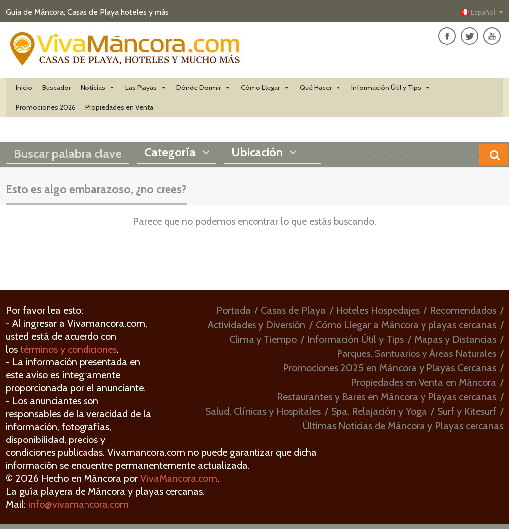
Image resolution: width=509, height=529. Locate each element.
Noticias (98, 87)
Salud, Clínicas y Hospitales (263, 411)
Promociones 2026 (46, 107)
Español (479, 12)
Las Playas (146, 87)
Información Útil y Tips (391, 87)
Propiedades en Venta (119, 107)
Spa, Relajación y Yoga (379, 411)
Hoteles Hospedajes (378, 310)
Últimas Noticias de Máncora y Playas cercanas (403, 426)
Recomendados (463, 310)
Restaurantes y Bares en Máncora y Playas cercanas (386, 397)
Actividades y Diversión (256, 325)
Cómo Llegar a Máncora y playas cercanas (406, 325)
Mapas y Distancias (455, 339)
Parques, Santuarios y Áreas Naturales (416, 353)
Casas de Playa (293, 310)
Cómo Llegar (265, 87)
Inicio (24, 87)
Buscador (56, 87)
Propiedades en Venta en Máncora (423, 382)
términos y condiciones (68, 349)
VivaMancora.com (178, 478)
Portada (233, 310)
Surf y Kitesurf (466, 411)
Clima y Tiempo (263, 339)
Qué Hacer (320, 87)
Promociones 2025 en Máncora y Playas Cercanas (389, 368)
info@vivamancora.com (78, 504)
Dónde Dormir (203, 87)
